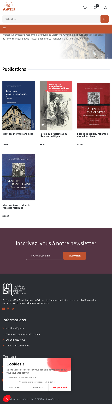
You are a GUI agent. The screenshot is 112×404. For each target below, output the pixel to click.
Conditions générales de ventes (23, 334)
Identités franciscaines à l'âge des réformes (15, 206)
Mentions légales (15, 328)
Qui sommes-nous (15, 339)
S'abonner (75, 255)
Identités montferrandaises (17, 134)
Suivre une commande (18, 345)
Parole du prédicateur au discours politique (53, 135)
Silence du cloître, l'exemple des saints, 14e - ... (92, 135)
